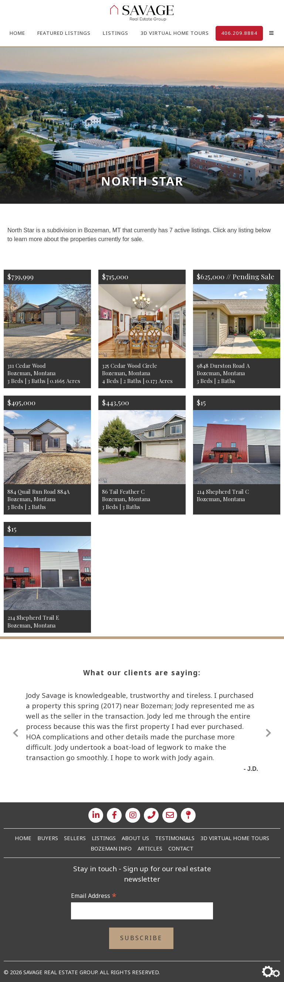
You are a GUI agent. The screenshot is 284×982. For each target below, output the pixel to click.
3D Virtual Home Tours (175, 33)
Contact (180, 848)
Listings (115, 33)
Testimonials (175, 838)
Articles (150, 848)
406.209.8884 (239, 33)
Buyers (47, 838)
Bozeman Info (111, 848)
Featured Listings (64, 33)
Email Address (93, 895)
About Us (135, 838)
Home (17, 33)
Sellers (75, 838)
